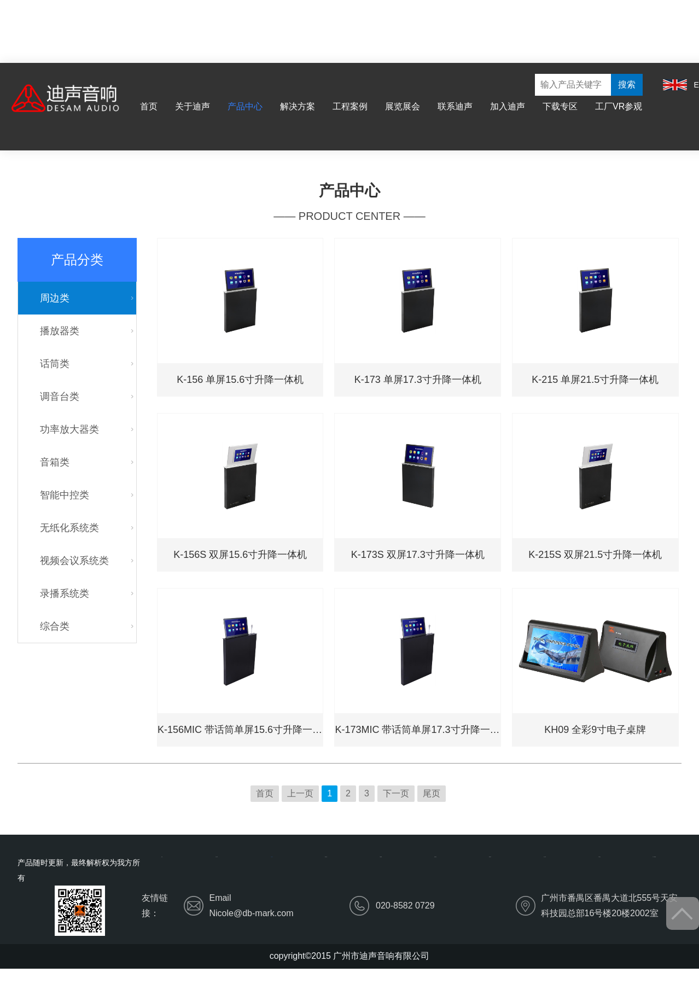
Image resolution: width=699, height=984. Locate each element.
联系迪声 (455, 106)
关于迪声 (192, 106)
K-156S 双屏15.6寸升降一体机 (240, 554)
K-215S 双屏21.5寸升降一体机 (595, 554)
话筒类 (54, 363)
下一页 (396, 793)
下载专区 (560, 106)
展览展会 (402, 106)
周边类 (54, 298)
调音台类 (59, 396)
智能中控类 (64, 495)
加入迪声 (507, 106)
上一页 (300, 793)
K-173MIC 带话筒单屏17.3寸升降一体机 (417, 729)
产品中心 (245, 106)
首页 (149, 106)
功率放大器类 (69, 429)
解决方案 (297, 106)
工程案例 (350, 106)
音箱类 (54, 462)
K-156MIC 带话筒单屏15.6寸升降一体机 (240, 729)
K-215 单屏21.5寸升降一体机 (595, 379)
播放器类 (59, 330)
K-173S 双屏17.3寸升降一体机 (418, 554)
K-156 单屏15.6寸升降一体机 (240, 379)
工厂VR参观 (618, 106)
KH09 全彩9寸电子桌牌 (595, 729)
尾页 (431, 793)
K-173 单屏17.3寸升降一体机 (417, 379)
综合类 (54, 626)
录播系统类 (64, 593)
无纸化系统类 (69, 527)
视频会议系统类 (74, 560)
